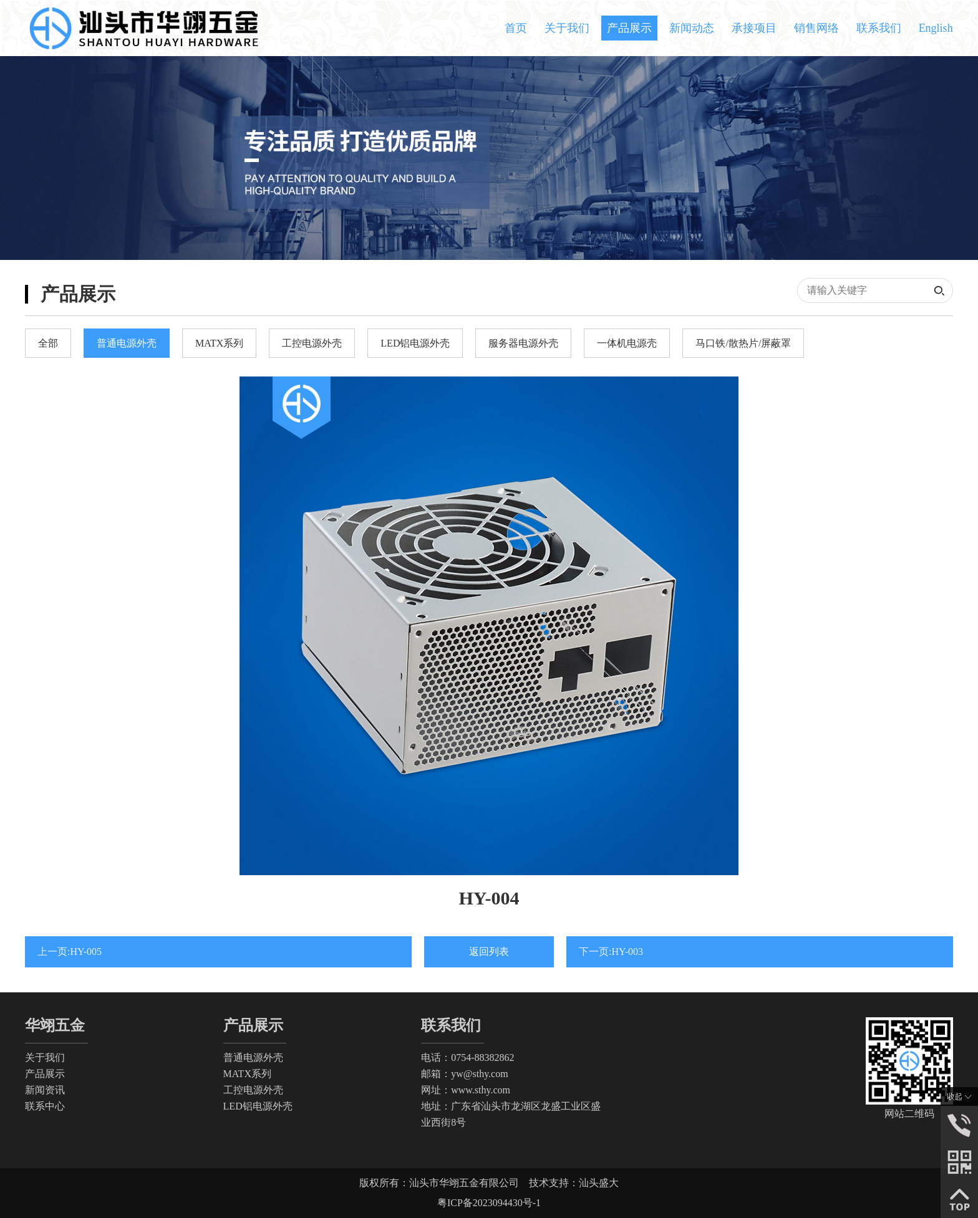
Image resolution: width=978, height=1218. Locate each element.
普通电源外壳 (253, 1057)
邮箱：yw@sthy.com (464, 1073)
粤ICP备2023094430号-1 (489, 1202)
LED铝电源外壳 (258, 1106)
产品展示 (629, 28)
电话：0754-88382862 (467, 1057)
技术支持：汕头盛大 (574, 1182)
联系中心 (45, 1106)
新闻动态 (691, 28)
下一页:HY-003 (611, 951)
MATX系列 (247, 1073)
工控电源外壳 (253, 1090)
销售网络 (816, 28)
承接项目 (754, 28)
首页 (516, 28)
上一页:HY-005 (69, 951)
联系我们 (878, 28)
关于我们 (567, 28)
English (936, 28)
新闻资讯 (45, 1090)
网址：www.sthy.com (465, 1090)
